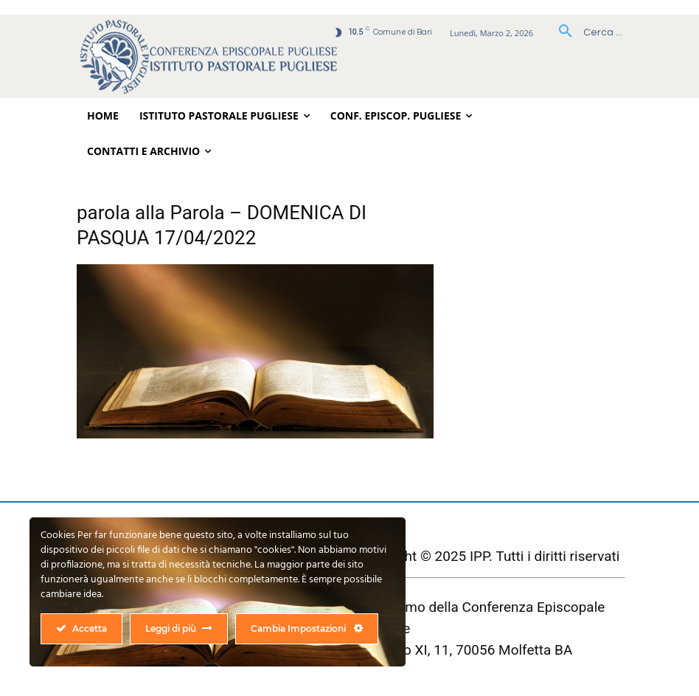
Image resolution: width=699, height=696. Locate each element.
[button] (585, 32)
